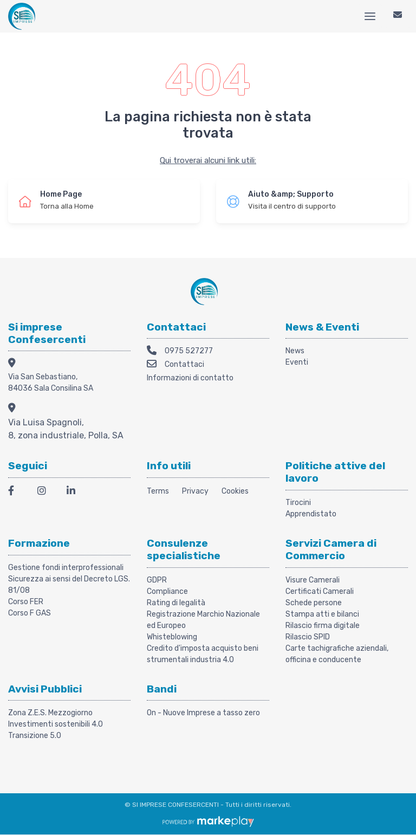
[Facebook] (16, 492)
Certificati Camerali (319, 591)
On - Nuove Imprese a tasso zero (203, 712)
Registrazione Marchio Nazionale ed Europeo (203, 620)
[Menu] (370, 16)
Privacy (195, 491)
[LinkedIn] (75, 492)
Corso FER (25, 601)
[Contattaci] (397, 16)
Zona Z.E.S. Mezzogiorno (50, 712)
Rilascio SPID (307, 637)
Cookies (235, 491)
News (294, 350)
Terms (158, 491)
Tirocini (298, 502)
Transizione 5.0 (34, 735)
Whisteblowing (172, 637)
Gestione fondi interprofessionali (65, 567)
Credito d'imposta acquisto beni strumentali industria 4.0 (202, 654)
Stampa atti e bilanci (322, 614)
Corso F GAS (29, 613)
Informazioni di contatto (190, 378)
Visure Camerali (312, 580)
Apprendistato (310, 514)
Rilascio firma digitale (322, 625)
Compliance (167, 591)
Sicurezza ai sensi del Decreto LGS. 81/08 (69, 584)
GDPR (157, 580)
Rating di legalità (176, 602)
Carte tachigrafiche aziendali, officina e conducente (336, 654)
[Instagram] (45, 492)
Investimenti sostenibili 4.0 (55, 724)
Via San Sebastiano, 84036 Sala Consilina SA (50, 382)
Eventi (296, 362)
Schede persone (313, 602)
